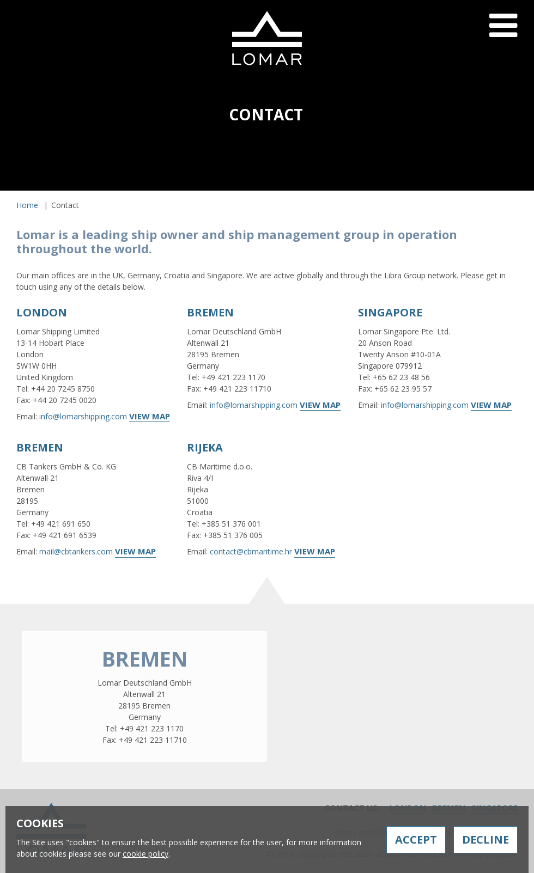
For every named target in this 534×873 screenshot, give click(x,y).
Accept (416, 839)
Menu (503, 34)
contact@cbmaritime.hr (251, 551)
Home (27, 205)
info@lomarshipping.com (83, 416)
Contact (433, 195)
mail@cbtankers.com (76, 551)
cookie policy (145, 853)
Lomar (267, 38)
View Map (149, 416)
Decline (485, 839)
